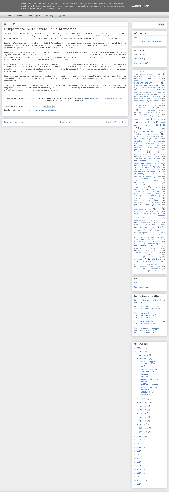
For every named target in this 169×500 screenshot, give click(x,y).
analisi (162, 76)
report (157, 211)
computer (138, 103)
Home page (65, 122)
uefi (163, 248)
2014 (139, 469)
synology (142, 241)
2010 (139, 484)
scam (149, 222)
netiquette (156, 187)
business (141, 90)
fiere (136, 137)
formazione (160, 143)
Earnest (94, 34)
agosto (143, 406)
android (137, 81)
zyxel (154, 271)
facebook (143, 125)
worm (136, 271)
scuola (136, 224)
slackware (160, 230)
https (149, 156)
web (148, 257)
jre (143, 172)
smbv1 (162, 233)
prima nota (139, 200)
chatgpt (137, 99)
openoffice (156, 189)
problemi (138, 203)
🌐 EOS (62, 16)
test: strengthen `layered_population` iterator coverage (145, 315)
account (137, 72)
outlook (156, 191)
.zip (63, 55)
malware (137, 185)
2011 (139, 480)
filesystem (157, 139)
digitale (143, 115)
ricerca (149, 216)
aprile (143, 421)
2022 (139, 444)
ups (147, 250)
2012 (139, 477)
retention (148, 213)
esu (142, 122)
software (161, 235)
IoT (159, 169)
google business (154, 150)
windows (138, 259)
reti (159, 213)
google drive (140, 152)
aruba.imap (138, 85)
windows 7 (138, 264)
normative (139, 189)
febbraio (144, 428)
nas (145, 187)
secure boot (150, 224)
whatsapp (157, 257)
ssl (153, 239)
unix (139, 250)
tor (157, 246)
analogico (142, 78)
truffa (152, 248)
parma (149, 194)
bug (163, 88)
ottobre (143, 399)
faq (163, 129)
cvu (141, 110)
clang (147, 99)
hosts (162, 154)
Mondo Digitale (112, 98)
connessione (155, 103)
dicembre (144, 355)
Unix (56, 69)
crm (152, 108)
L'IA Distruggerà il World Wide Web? (147, 364)
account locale (154, 72)
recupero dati (141, 211)
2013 (139, 473)
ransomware (138, 209)
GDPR (158, 145)
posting (137, 198)
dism (157, 115)
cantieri (149, 94)
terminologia (38, 110)
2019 (139, 451)
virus (150, 253)
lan (163, 172)
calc (136, 92)
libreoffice (155, 174)
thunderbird (140, 246)
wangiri (144, 255)
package (137, 194)
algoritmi (148, 76)
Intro (19, 16)
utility (157, 250)
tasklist (137, 244)
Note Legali (34, 16)
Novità (137, 283)
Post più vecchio (116, 122)
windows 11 (149, 262)
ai (159, 74)
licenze (149, 176)
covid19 (158, 105)
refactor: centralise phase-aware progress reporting (149, 308)
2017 (139, 458)
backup (151, 85)
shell (162, 224)
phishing (155, 196)
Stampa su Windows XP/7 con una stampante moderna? (148, 373)
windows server (157, 264)
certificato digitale (149, 97)
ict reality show (151, 159)
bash (163, 85)
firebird (138, 141)
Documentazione (142, 287)
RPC (163, 220)
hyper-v (158, 156)
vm (160, 253)
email (149, 119)
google (137, 150)
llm (135, 180)
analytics (156, 78)
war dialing (156, 255)
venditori (138, 253)
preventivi (153, 198)
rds (158, 209)
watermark (138, 257)
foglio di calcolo (142, 143)
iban (136, 158)
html (140, 156)
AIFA (136, 76)
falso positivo (150, 129)
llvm (145, 180)
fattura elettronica (146, 134)
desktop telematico (156, 112)
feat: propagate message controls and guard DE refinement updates (146, 330)
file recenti (143, 139)
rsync (140, 222)
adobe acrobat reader (143, 74)
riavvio (137, 216)
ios (151, 169)
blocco (154, 88)
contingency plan (141, 105)
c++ (158, 90)
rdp (149, 209)
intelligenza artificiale (147, 167)
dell (140, 112)
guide (162, 152)
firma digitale (154, 141)
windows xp (139, 269)
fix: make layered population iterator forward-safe (149, 323)
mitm (159, 185)
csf (163, 107)
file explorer (159, 136)
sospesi (142, 237)
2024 (139, 436)
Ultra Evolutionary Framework (149, 42)
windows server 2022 (150, 266)
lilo (159, 176)
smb (154, 233)
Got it (146, 6)
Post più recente (14, 122)
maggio (143, 417)
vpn (135, 255)
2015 (139, 466)
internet (138, 169)
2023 (139, 440)
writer (144, 271)
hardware (152, 154)
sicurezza (139, 63)
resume (136, 213)
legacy (141, 174)
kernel (153, 172)
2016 (139, 462)
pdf (135, 196)
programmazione (142, 205)
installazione (149, 165)
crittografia (139, 108)
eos (163, 119)
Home (9, 16)
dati (163, 110)
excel (162, 122)
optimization (140, 192)
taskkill (156, 241)
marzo (142, 424)
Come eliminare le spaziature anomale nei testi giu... (148, 391)
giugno (143, 413)
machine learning (149, 183)
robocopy (153, 220)
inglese (148, 163)
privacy (156, 200)
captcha (161, 94)
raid (157, 207)
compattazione (155, 101)
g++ (140, 145)
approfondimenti (144, 83)
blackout (142, 88)
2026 (139, 348)
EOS (135, 37)
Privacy (49, 16)
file (14, 110)
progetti (155, 202)
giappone (137, 148)
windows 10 (158, 259)
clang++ (158, 99)
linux (157, 178)
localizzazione (159, 180)
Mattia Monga (83, 98)
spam (152, 237)
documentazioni (141, 117)
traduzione (51, 110)
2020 (139, 447)
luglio (143, 410)
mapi (149, 185)
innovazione (160, 163)
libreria (137, 176)
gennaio (143, 432)
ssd (146, 239)
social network (144, 235)
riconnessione (139, 220)
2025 (139, 352)
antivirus (154, 81)
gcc (149, 145)
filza (67, 60)
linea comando (141, 178)
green (153, 152)
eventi (151, 122)
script (158, 222)
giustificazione (153, 148)
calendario (147, 92)
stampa (162, 239)
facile (137, 55)
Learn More (136, 6)
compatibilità (139, 101)
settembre (144, 402)
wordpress (155, 269)
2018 (139, 455)
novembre (144, 359)
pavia (158, 194)
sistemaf (139, 230)
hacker (141, 154)
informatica (24, 110)
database (152, 110)
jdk (135, 172)
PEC (144, 196)
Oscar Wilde (9, 34)
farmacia (138, 59)
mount (136, 187)
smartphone (143, 233)
